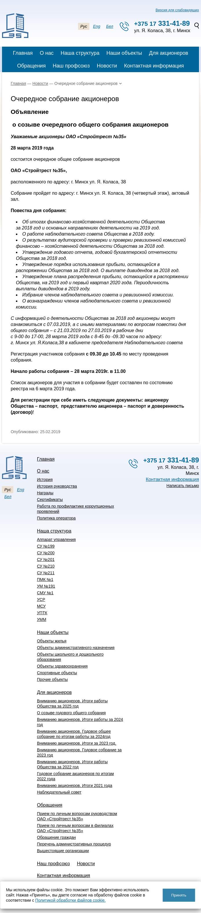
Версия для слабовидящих (177, 10)
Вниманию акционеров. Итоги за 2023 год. (76, 743)
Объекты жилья (52, 641)
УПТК (42, 613)
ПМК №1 (45, 579)
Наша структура (80, 53)
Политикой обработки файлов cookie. (70, 900)
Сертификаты (50, 499)
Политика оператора (56, 518)
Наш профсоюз (71, 66)
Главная (23, 53)
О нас (47, 53)
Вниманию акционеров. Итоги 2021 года (74, 785)
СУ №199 (46, 546)
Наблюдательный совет (59, 792)
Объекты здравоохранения (62, 666)
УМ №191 (46, 586)
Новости (107, 66)
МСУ (41, 606)
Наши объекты (124, 53)
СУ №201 (46, 559)
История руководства (57, 486)
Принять (178, 895)
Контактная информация (154, 66)
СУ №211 (46, 573)
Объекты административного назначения (76, 647)
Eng (96, 26)
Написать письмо (183, 485)
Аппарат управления (56, 539)
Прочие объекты (52, 679)
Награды (45, 493)
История (45, 479)
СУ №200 (46, 553)
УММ (41, 619)
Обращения (31, 66)
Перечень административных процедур (74, 844)
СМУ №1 (45, 593)
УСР (41, 599)
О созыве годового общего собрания (71, 712)
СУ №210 (46, 566)
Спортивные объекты (57, 672)
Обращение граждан (56, 837)
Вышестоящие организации (63, 850)
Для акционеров (168, 53)
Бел (109, 26)
